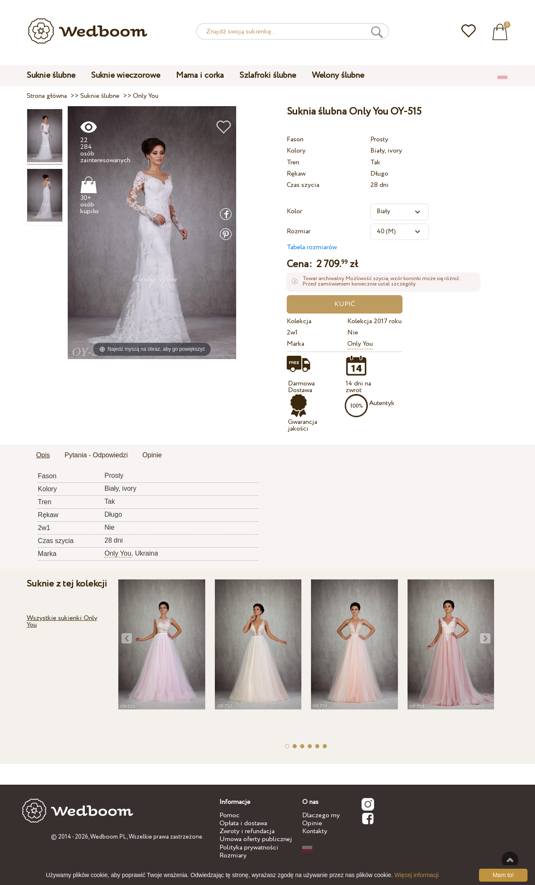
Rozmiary (233, 855)
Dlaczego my (321, 815)
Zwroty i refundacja (247, 831)
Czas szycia (303, 185)
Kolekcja (299, 321)
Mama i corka (200, 75)
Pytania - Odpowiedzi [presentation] (95, 455)
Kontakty (314, 831)
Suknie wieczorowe (125, 75)
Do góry (510, 860)
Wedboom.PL (108, 837)
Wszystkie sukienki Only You (62, 621)
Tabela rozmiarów (312, 247)
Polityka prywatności (248, 847)
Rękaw (296, 174)
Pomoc (229, 815)
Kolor (294, 211)
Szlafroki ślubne (267, 75)
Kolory (296, 151)
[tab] (42, 456)
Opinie (312, 823)
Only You (360, 344)
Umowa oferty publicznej (255, 839)
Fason (295, 139)
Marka (295, 344)
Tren (293, 162)
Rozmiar (299, 231)
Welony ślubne (338, 75)
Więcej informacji (417, 875)
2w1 (292, 333)
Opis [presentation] (43, 455)
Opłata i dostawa (243, 823)
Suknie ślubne (51, 75)
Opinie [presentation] (152, 455)
